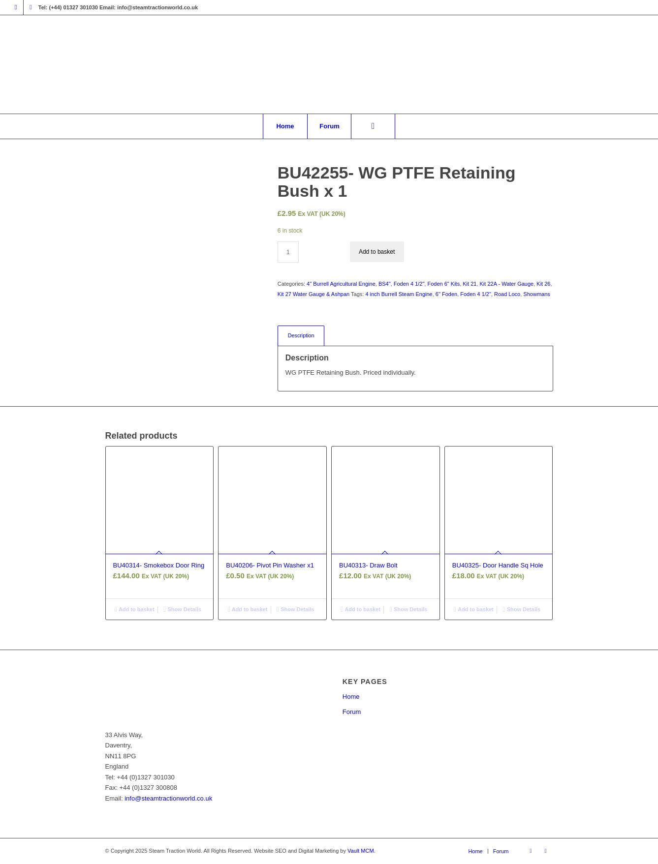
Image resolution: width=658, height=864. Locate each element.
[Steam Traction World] (329, 64)
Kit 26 (543, 284)
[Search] (373, 126)
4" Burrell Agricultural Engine (341, 284)
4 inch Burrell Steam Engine (398, 294)
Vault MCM (360, 851)
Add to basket (377, 251)
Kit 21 (469, 284)
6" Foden (446, 294)
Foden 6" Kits (443, 284)
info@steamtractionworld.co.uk (168, 798)
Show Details (182, 609)
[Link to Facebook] (16, 7)
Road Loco (507, 294)
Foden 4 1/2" (409, 284)
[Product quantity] (288, 252)
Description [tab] (301, 335)
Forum (352, 711)
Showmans (536, 294)
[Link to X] (31, 7)
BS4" (384, 284)
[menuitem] (285, 126)
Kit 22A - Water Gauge (507, 284)
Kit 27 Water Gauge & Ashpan (313, 294)
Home (351, 696)
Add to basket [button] (135, 609)
